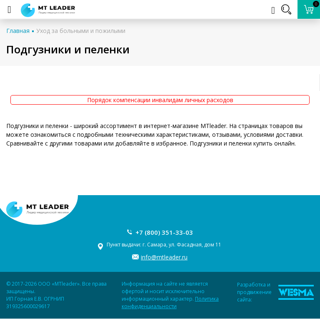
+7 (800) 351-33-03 (164, 232)
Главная (18, 31)
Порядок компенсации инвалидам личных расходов (160, 100)
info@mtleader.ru (164, 257)
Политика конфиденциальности (170, 302)
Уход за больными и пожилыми (80, 31)
